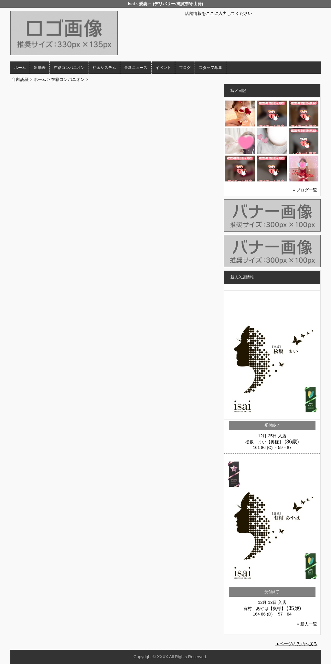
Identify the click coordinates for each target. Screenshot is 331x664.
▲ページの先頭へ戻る (296, 643)
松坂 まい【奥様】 (264, 442)
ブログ (185, 67)
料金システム (104, 67)
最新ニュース (135, 67)
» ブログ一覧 (305, 190)
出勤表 (40, 67)
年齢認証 (20, 79)
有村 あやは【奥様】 (264, 608)
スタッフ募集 (210, 67)
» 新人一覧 (307, 624)
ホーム (20, 67)
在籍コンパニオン (69, 67)
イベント (163, 67)
